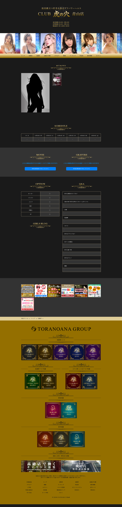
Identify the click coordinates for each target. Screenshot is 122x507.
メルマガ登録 (61, 483)
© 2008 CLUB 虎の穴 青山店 (61, 493)
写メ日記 (29, 488)
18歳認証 (29, 477)
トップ (45, 477)
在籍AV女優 (93, 477)
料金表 (77, 480)
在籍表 (77, 477)
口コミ (61, 488)
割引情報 (92, 480)
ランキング (61, 480)
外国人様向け (29, 485)
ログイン (45, 483)
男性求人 (92, 485)
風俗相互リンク (61, 485)
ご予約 (29, 483)
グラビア (29, 480)
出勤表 (61, 477)
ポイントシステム (77, 483)
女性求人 (77, 485)
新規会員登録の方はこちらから (40, 164)
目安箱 (45, 485)
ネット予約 (45, 488)
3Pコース (93, 483)
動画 (45, 480)
